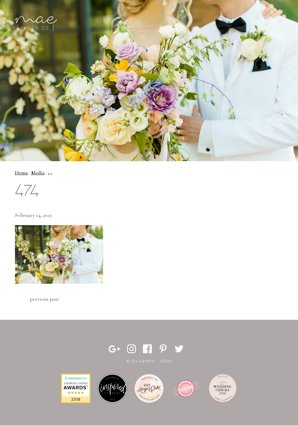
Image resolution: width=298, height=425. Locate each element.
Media (38, 172)
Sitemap (166, 361)
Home (21, 172)
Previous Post (44, 299)
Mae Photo (37, 23)
